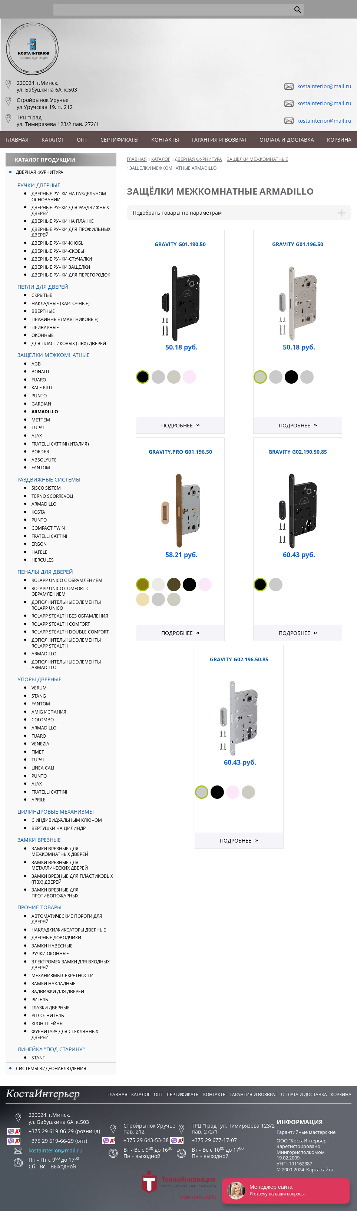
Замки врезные (39, 839)
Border (40, 452)
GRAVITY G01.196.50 (297, 244)
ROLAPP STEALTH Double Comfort (70, 632)
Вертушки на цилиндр (59, 828)
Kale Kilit (42, 387)
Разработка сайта (179, 1185)
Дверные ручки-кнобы (58, 243)
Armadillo (44, 504)
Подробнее (177, 425)
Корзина (339, 139)
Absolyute (44, 460)
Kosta (38, 512)
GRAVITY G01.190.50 (180, 244)
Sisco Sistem (46, 488)
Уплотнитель (48, 1015)
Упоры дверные (39, 679)
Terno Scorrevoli (52, 496)
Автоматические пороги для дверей (67, 919)
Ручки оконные (50, 953)
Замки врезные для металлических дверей (60, 865)
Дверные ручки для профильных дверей (71, 232)
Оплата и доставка (287, 139)
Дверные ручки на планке (63, 221)
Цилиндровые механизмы (55, 811)
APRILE (39, 800)
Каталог (53, 139)
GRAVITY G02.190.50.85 (297, 451)
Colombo (43, 720)
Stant (38, 1058)
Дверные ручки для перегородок (71, 275)
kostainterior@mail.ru (324, 86)
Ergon (39, 544)
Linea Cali (43, 768)
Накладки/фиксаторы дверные (69, 930)
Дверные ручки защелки (61, 267)
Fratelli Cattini (49, 536)
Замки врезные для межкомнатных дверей (60, 852)
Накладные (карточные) (61, 303)
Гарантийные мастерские (306, 1132)
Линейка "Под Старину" (51, 1049)
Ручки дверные (38, 185)
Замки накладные (54, 983)
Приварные (45, 327)
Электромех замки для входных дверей (71, 965)
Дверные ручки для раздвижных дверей (70, 210)
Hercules (43, 560)
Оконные (43, 335)
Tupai (38, 427)
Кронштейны (47, 1023)
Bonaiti (40, 371)
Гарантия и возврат (219, 139)
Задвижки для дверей (58, 991)
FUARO (39, 380)
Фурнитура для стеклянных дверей (65, 1034)
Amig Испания (49, 712)
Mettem (41, 420)
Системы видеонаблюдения (51, 1068)
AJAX (37, 436)
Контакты (165, 139)
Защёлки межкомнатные (53, 354)
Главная (17, 139)
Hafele (39, 552)
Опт (82, 139)
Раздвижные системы (48, 479)
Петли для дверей (42, 286)
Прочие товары (39, 907)
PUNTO (39, 396)
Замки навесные (52, 946)
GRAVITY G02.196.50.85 (239, 659)
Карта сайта (319, 1169)
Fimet (38, 752)
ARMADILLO (45, 411)
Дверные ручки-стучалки (62, 259)
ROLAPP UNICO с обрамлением (67, 580)
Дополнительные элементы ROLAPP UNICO (66, 605)
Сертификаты (119, 139)
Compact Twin (48, 528)
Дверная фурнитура (39, 172)
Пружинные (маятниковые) (65, 319)
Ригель (40, 999)
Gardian (41, 404)
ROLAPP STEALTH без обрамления (70, 616)
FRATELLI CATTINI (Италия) (60, 444)
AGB (36, 364)
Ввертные (43, 311)
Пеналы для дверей (45, 571)
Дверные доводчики (56, 937)
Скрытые (42, 295)
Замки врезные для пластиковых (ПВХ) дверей (72, 879)
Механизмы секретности (62, 975)
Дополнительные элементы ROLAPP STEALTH (66, 643)
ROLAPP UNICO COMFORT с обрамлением (60, 591)
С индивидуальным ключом (67, 820)
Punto (39, 520)
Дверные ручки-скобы (58, 251)
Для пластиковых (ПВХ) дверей (69, 343)
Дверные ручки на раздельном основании (69, 197)
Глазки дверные (51, 1008)
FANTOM (41, 467)
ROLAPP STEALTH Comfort (61, 624)
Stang (39, 696)
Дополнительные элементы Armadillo (66, 665)
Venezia (40, 744)
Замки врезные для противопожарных (55, 893)
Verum (39, 688)
